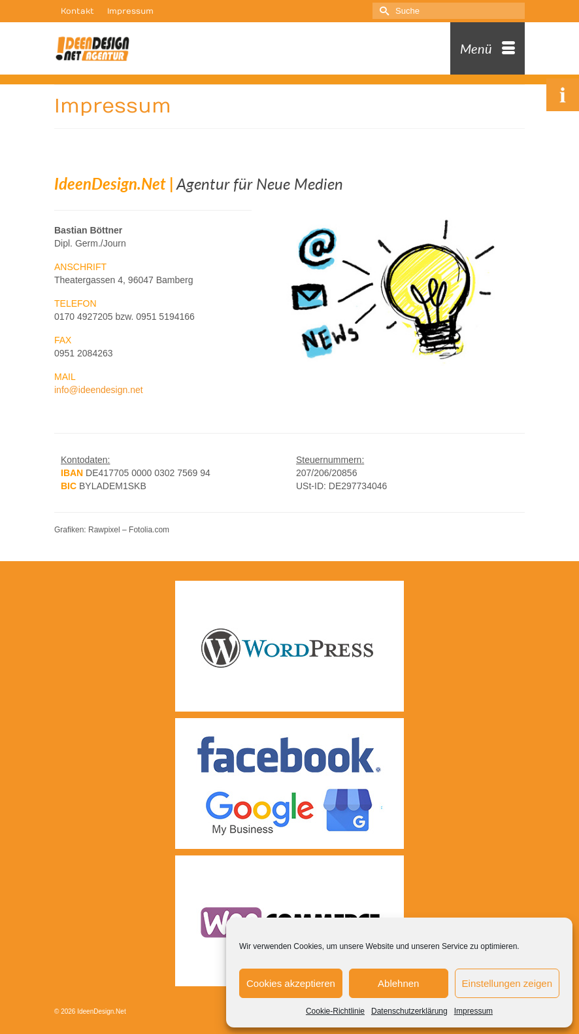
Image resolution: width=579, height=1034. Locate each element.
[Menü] (487, 48)
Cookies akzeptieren (290, 983)
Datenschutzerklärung (409, 1011)
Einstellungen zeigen (507, 983)
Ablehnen (398, 983)
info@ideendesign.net (98, 390)
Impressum (473, 1011)
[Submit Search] (382, 11)
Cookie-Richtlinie (335, 1011)
